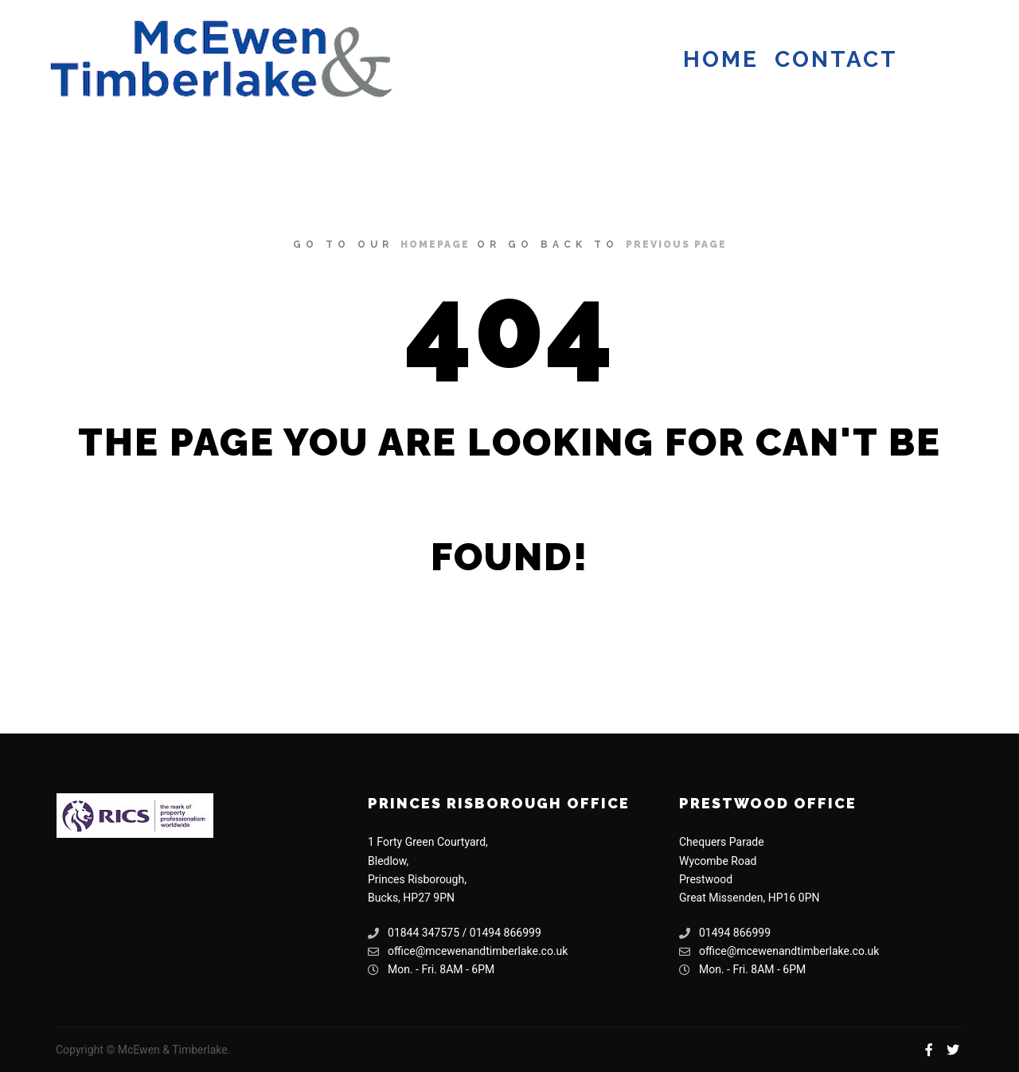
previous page (676, 244)
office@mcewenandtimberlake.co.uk (468, 951)
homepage (435, 244)
